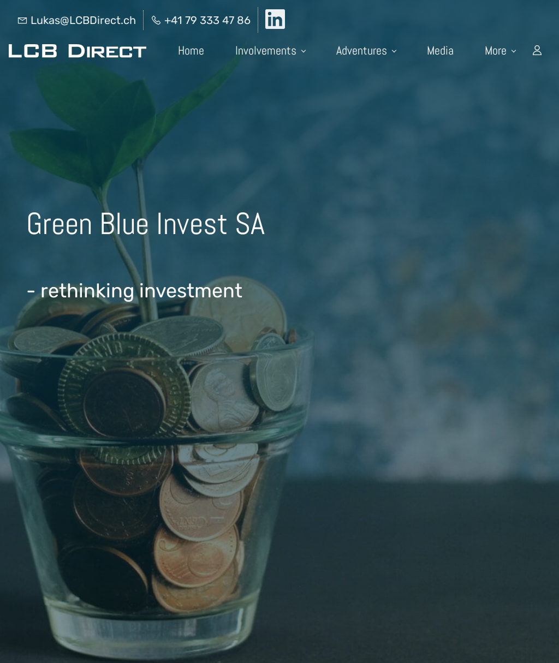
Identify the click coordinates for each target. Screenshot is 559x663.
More (500, 50)
